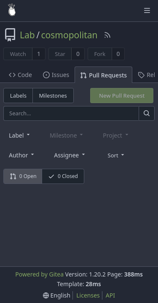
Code (20, 75)
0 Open (23, 176)
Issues (56, 75)
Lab (27, 35)
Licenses (88, 295)
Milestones (53, 95)
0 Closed (63, 176)
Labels (18, 95)
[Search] (147, 113)
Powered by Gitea (39, 274)
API (110, 295)
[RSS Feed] (107, 35)
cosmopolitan (69, 35)
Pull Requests (103, 75)
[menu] (117, 154)
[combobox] (20, 135)
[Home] (11, 10)
